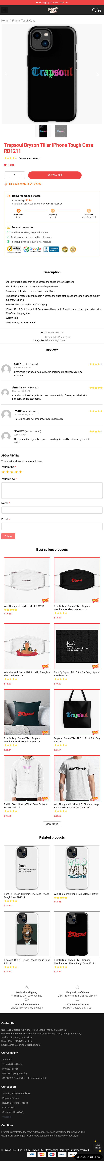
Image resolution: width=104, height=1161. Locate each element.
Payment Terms (10, 1098)
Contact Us (8, 1107)
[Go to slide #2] (61, 131)
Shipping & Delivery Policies (16, 1093)
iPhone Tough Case (23, 20)
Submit (8, 536)
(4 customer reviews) (29, 158)
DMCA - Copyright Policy (14, 1073)
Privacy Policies (10, 1068)
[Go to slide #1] (43, 131)
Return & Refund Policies (15, 1102)
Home (4, 20)
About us (7, 1059)
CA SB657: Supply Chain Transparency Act (24, 1078)
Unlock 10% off (98, 1146)
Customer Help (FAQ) (13, 1112)
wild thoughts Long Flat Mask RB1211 (24, 606)
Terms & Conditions (12, 1064)
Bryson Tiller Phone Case (58, 337)
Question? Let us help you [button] (88, 1157)
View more (52, 824)
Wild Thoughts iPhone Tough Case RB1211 (76, 894)
